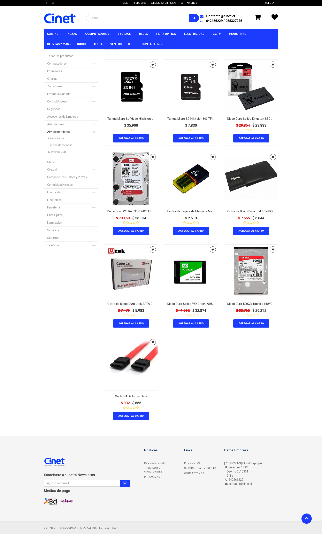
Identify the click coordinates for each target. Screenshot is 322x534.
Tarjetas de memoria (60, 145)
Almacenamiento (58, 131)
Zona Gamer (55, 86)
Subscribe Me (125, 483)
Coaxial (52, 169)
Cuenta (270, 3)
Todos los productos (60, 56)
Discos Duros (56, 138)
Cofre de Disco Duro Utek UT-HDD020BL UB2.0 (258, 211)
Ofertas (52, 78)
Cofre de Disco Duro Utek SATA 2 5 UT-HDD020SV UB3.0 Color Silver (153, 304)
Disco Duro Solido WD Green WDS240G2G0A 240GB (202, 304)
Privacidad (152, 476)
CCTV (51, 162)
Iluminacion (54, 222)
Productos (192, 462)
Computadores (57, 63)
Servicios (53, 230)
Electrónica (54, 200)
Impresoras (54, 71)
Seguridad (54, 109)
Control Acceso (57, 101)
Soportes (53, 237)
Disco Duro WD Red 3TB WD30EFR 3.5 (132, 211)
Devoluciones (154, 462)
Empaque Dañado (58, 94)
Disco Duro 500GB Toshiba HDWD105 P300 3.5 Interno (263, 304)
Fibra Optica (55, 215)
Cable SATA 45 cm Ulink (131, 396)
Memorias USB (57, 151)
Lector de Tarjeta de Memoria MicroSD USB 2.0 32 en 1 (204, 211)
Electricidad (54, 192)
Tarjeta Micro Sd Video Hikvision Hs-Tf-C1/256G (140, 119)
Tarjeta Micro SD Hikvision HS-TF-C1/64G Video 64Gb (203, 119)
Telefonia (53, 245)
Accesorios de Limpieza (62, 116)
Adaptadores (55, 124)
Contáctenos (194, 473)
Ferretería (53, 207)
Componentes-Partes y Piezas (67, 177)
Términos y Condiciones (153, 470)
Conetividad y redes (60, 184)
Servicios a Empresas (200, 468)
